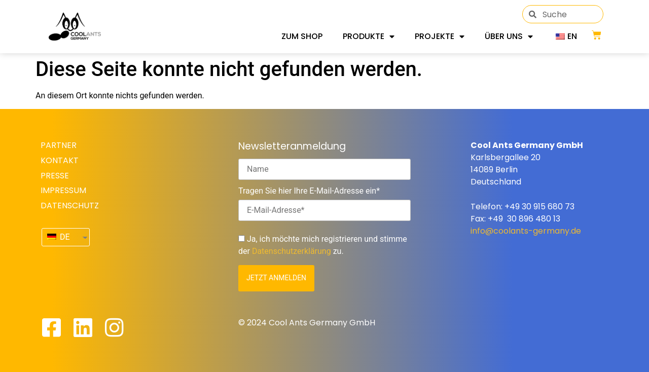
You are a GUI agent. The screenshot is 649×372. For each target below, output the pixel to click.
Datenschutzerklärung (291, 251)
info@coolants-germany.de (526, 231)
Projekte (439, 36)
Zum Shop (301, 36)
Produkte (368, 36)
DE (58, 237)
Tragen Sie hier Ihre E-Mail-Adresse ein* (309, 191)
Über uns (509, 36)
